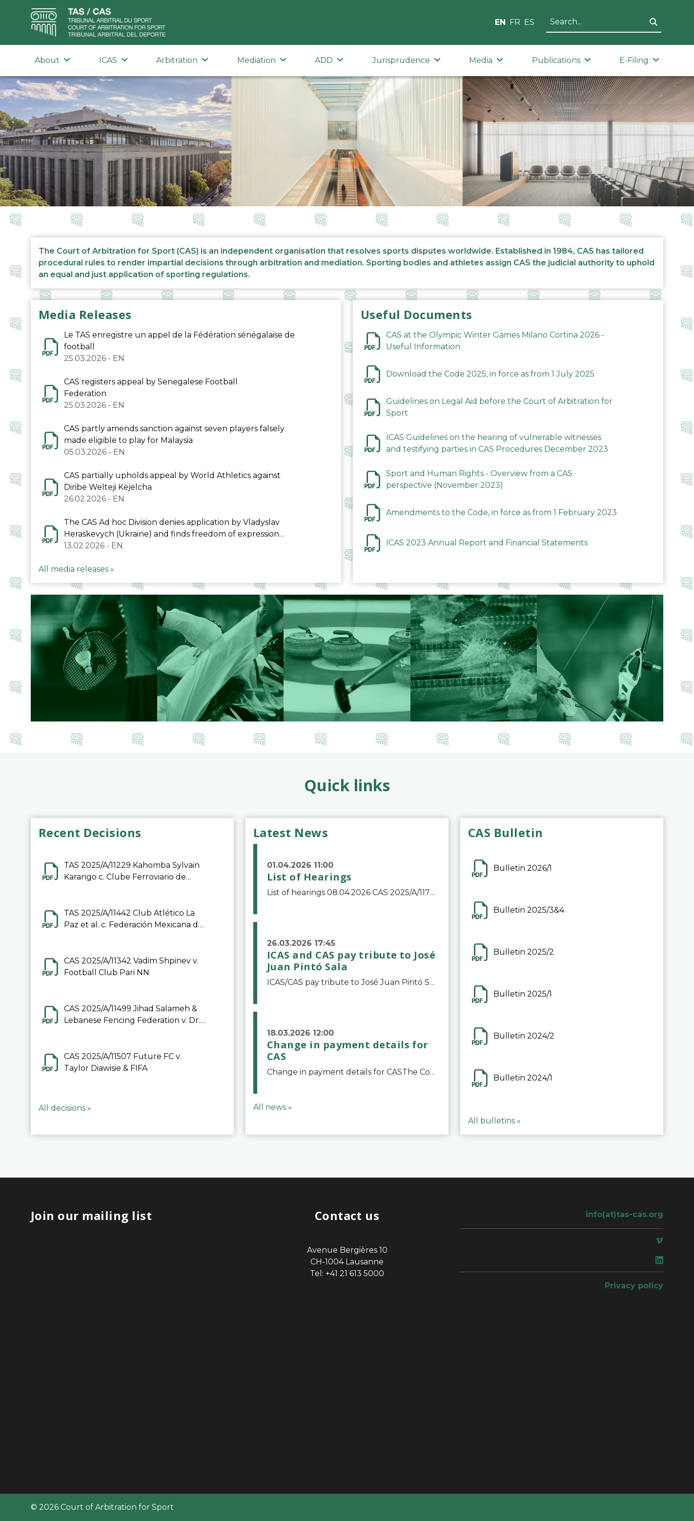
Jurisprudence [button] (406, 60)
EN (500, 22)
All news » (272, 1107)
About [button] (52, 60)
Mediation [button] (261, 60)
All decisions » (65, 1108)
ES (529, 22)
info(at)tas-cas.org (624, 1214)
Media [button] (486, 60)
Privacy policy (634, 1285)
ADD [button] (329, 60)
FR (515, 22)
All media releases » (76, 569)
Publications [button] (561, 60)
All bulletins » (494, 1120)
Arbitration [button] (182, 60)
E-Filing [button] (639, 60)
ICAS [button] (113, 60)
